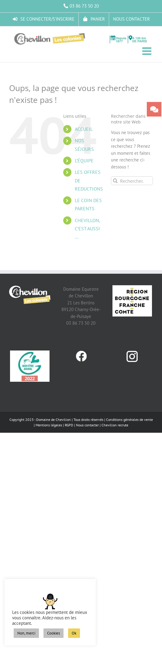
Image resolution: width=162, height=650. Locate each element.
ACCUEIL (84, 129)
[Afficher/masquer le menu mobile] (147, 51)
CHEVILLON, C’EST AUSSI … (87, 228)
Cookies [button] (53, 633)
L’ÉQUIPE (84, 160)
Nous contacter (87, 425)
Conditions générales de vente (129, 419)
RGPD (69, 425)
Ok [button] (74, 633)
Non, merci (26, 633)
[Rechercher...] (132, 180)
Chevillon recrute (115, 425)
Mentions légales (49, 425)
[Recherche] (115, 180)
